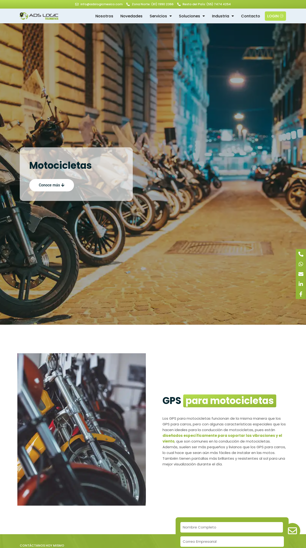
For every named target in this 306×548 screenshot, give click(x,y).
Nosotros (104, 16)
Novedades (131, 16)
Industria (223, 16)
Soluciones (192, 16)
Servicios (161, 16)
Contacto (250, 16)
